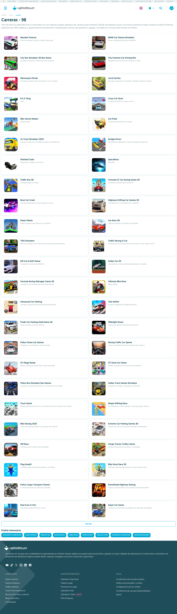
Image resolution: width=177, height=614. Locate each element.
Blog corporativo (12, 598)
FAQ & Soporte (67, 598)
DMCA (119, 594)
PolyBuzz (170, 1)
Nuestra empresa (12, 583)
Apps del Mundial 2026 (48, 1)
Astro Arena (104, 1)
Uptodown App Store (70, 579)
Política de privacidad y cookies (129, 583)
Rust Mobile (63, 1)
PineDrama (114, 1)
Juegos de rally (59, 535)
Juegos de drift (87, 535)
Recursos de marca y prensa (17, 594)
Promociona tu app (69, 587)
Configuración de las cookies (128, 587)
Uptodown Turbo (71, 594)
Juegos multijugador (141, 535)
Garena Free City (75, 1)
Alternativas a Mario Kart (121, 535)
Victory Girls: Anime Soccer (28, 1)
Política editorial (11, 587)
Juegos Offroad (31, 535)
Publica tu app (67, 583)
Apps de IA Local (127, 1)
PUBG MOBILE (12, 1)
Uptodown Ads (67, 590)
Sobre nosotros (11, 579)
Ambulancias (73, 535)
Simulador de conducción (12, 535)
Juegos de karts (102, 535)
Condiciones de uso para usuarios (130, 579)
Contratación (10, 602)
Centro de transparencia (15, 590)
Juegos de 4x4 (45, 535)
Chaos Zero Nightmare (143, 1)
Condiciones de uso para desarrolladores (133, 591)
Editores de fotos (90, 1)
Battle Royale (159, 1)
